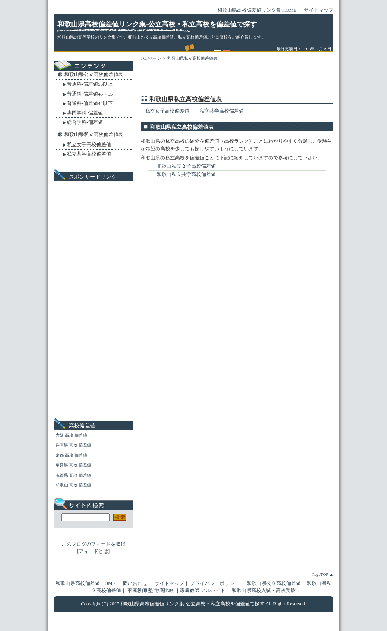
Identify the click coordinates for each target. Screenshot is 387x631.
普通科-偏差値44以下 (90, 103)
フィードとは (93, 551)
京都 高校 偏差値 (71, 455)
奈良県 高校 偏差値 (73, 465)
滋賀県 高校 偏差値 (73, 475)
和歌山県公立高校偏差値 (274, 583)
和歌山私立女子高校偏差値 (186, 166)
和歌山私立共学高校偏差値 (186, 174)
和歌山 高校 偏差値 (73, 485)
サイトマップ (318, 10)
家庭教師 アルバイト (203, 590)
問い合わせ (136, 583)
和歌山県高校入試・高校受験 (264, 590)
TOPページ (151, 58)
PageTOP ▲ (322, 574)
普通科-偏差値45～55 (90, 94)
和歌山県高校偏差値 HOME (85, 583)
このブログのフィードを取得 (93, 544)
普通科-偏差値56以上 (90, 84)
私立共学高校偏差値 (222, 111)
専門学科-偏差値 (85, 113)
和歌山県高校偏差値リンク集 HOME (257, 10)
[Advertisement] (229, 80)
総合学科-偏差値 (85, 122)
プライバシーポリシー (214, 583)
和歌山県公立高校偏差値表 (93, 74)
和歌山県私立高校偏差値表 (192, 58)
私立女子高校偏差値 (167, 111)
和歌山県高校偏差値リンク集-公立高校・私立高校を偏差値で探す (157, 24)
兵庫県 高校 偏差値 (73, 445)
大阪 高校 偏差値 (71, 435)
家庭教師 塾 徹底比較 (151, 590)
